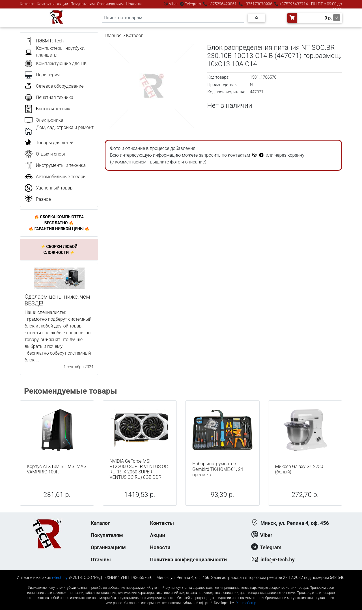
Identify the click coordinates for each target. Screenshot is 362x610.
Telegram (193, 4)
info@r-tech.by (277, 559)
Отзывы (101, 559)
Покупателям (82, 4)
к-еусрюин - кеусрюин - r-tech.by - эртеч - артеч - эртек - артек (181, 583)
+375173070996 (257, 4)
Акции (62, 4)
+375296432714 (293, 4)
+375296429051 (222, 4)
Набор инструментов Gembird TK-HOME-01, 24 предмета (217, 469)
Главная (113, 35)
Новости (133, 4)
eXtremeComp (245, 603)
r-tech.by (60, 577)
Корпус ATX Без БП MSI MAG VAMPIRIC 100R (57, 469)
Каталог (27, 4)
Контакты (46, 4)
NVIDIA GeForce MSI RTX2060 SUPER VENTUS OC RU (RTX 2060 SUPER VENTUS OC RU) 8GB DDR (139, 469)
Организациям (110, 4)
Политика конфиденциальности (188, 559)
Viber (173, 4)
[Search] (173, 18)
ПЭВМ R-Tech (50, 41)
